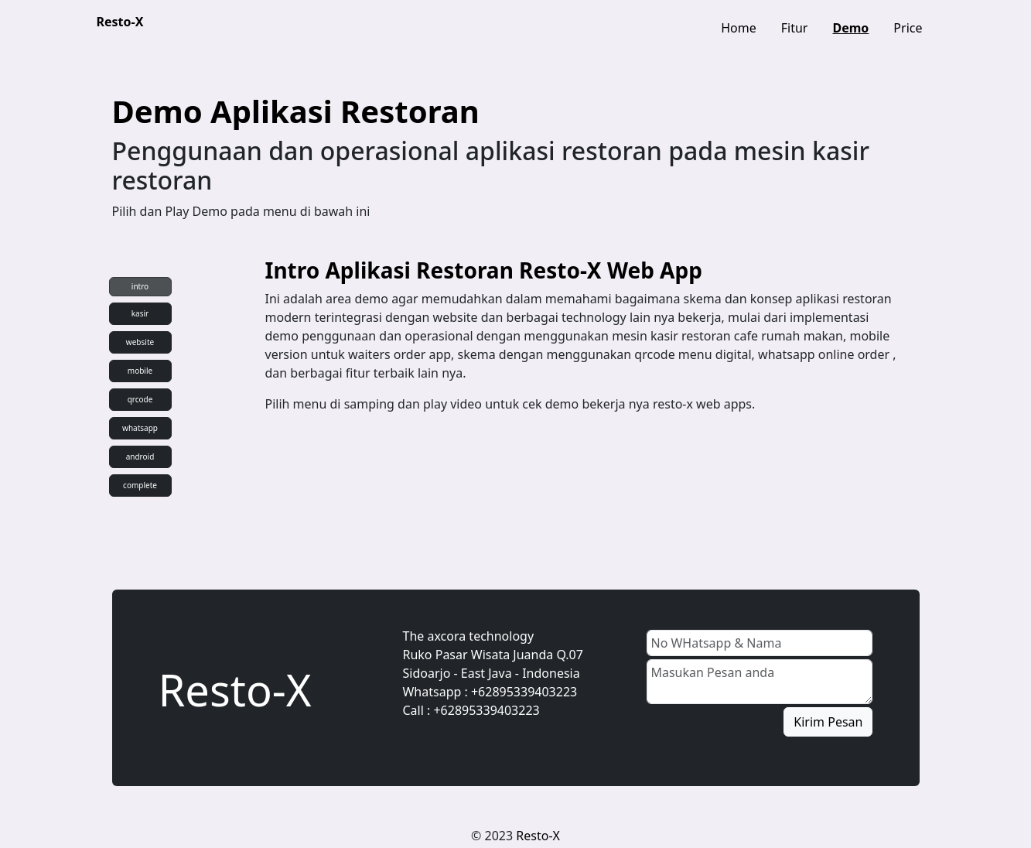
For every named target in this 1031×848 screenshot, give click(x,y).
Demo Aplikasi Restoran (296, 111)
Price (907, 27)
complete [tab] (140, 485)
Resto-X (120, 21)
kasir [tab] (140, 313)
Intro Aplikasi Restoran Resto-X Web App (483, 270)
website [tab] (140, 342)
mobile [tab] (140, 370)
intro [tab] (140, 286)
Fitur (794, 27)
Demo (850, 27)
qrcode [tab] (140, 399)
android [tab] (140, 456)
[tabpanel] (585, 342)
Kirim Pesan (828, 721)
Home (738, 27)
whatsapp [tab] (140, 427)
